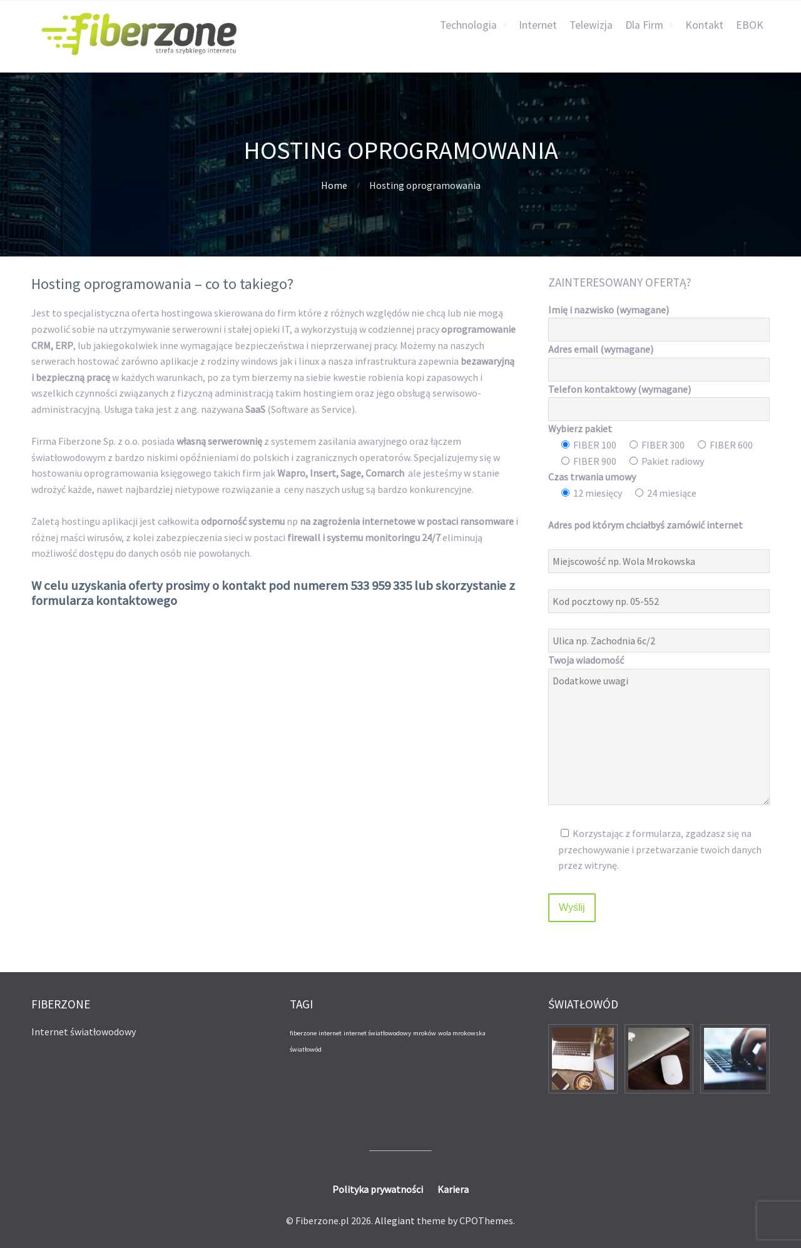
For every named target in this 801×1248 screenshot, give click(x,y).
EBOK (749, 25)
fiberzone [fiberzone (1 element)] (303, 1033)
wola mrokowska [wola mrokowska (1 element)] (462, 1033)
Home (334, 185)
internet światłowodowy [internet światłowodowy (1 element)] (377, 1033)
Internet (538, 25)
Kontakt (704, 25)
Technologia (468, 25)
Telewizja (591, 25)
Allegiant (395, 1220)
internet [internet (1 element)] (330, 1033)
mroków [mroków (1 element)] (424, 1033)
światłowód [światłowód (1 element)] (306, 1049)
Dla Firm (644, 25)
